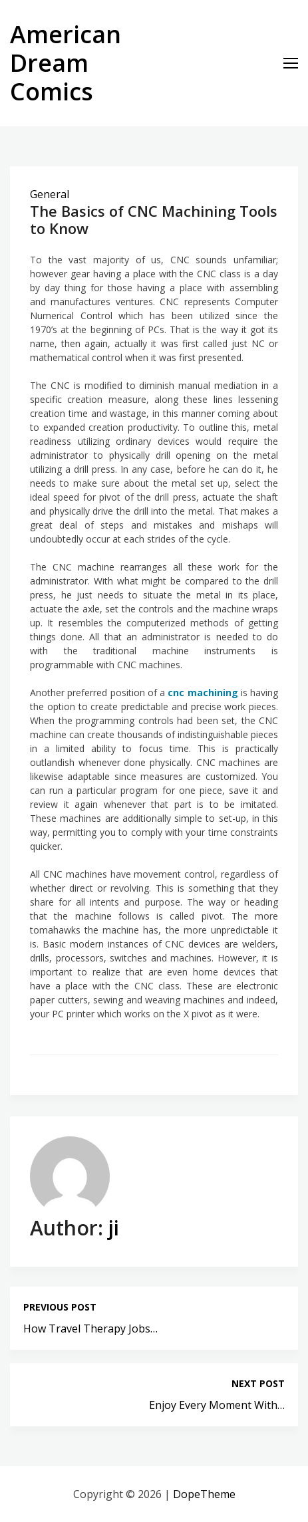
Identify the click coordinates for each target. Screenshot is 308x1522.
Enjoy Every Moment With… (217, 1405)
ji (113, 1227)
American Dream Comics (65, 63)
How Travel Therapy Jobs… (90, 1328)
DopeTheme (204, 1494)
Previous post (59, 1307)
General (49, 194)
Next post (258, 1383)
